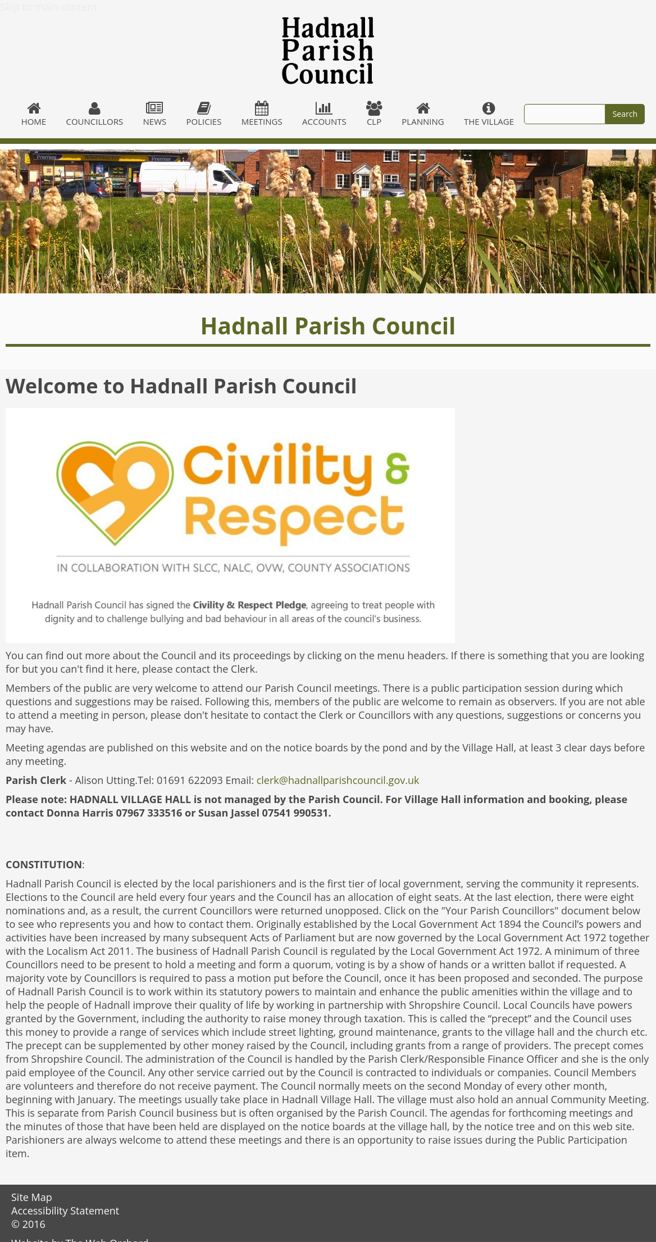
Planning (423, 114)
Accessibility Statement (65, 1210)
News (155, 114)
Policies (204, 114)
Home (34, 114)
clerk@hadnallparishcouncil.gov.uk (338, 780)
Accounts (324, 114)
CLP (374, 114)
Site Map (31, 1197)
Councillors (94, 114)
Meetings (261, 114)
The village (488, 114)
